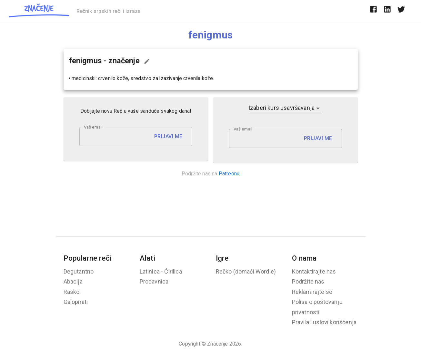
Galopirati (76, 301)
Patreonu (229, 174)
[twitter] (401, 10)
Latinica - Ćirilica (161, 271)
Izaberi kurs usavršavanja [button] (281, 107)
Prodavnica (154, 281)
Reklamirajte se (312, 291)
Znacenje (217, 344)
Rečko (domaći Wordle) (246, 271)
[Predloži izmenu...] (147, 61)
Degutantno (79, 271)
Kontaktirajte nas (314, 271)
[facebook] (373, 10)
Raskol (72, 291)
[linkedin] (387, 10)
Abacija (73, 281)
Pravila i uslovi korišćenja (324, 322)
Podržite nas (308, 281)
